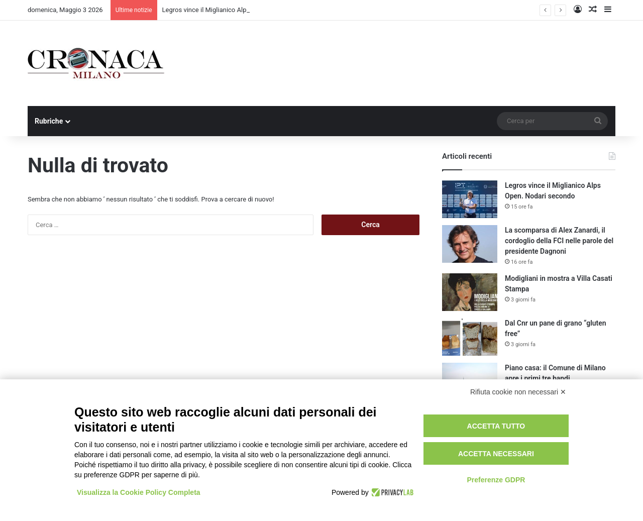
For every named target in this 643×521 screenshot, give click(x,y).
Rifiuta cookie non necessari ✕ (518, 392)
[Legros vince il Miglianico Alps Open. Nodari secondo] (469, 199)
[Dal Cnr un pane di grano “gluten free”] (469, 337)
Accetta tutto (496, 426)
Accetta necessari (496, 454)
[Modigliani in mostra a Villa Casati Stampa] (469, 292)
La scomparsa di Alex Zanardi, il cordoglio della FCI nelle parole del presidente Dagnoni (559, 240)
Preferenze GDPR (496, 480)
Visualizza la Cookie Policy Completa (138, 492)
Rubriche (49, 121)
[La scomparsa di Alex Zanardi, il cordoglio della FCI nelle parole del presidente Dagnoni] (469, 244)
